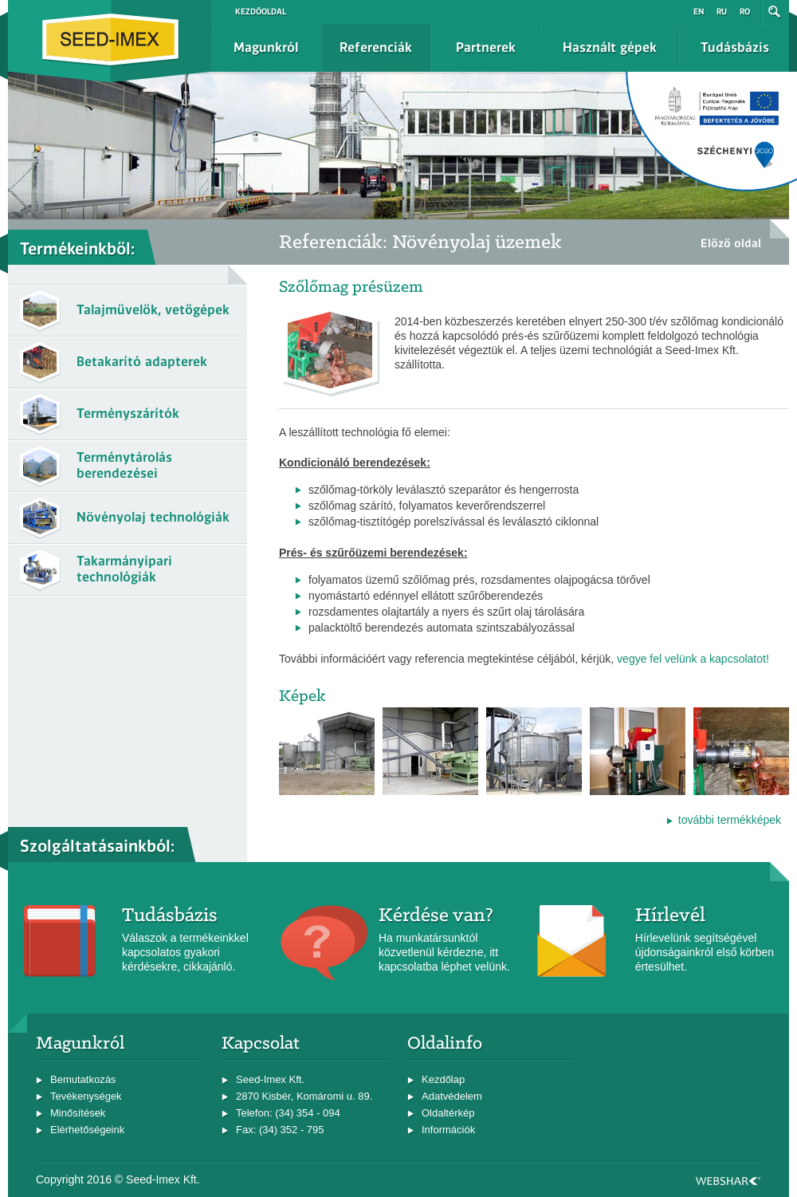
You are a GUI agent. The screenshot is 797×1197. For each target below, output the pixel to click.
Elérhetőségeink (87, 1130)
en (698, 12)
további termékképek (729, 819)
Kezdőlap (443, 1079)
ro (745, 12)
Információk (448, 1130)
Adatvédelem (452, 1096)
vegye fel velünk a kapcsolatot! (693, 658)
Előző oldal (731, 243)
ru (722, 12)
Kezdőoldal (260, 12)
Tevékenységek (86, 1096)
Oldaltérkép (448, 1113)
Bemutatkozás (83, 1079)
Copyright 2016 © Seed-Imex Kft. (118, 1179)
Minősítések (77, 1113)
